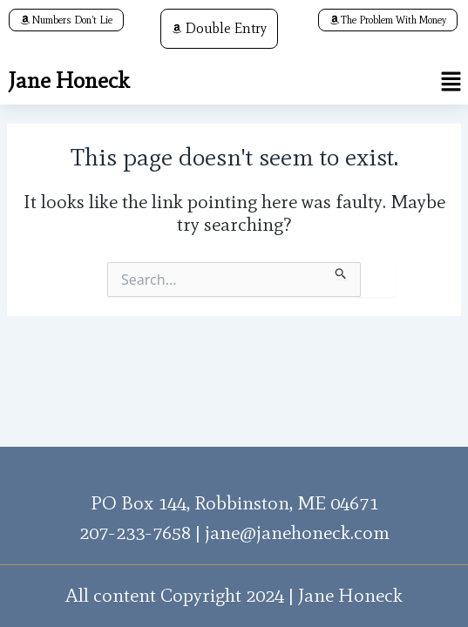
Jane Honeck (69, 80)
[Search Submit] (341, 271)
